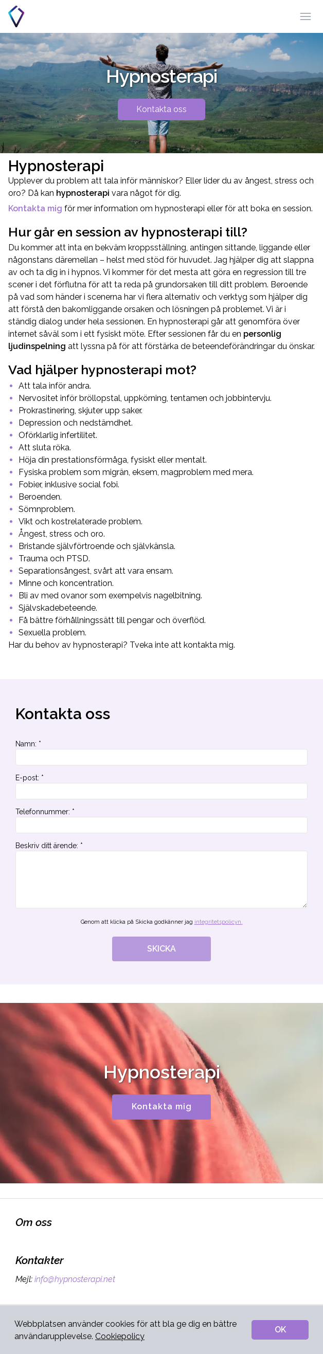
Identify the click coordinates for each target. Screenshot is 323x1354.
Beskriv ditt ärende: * (161, 874)
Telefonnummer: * (161, 820)
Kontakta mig (162, 1106)
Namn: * (161, 752)
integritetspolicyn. (218, 922)
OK (280, 1329)
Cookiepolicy (120, 1336)
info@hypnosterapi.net (73, 1279)
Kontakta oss (161, 109)
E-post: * (161, 786)
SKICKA (161, 949)
